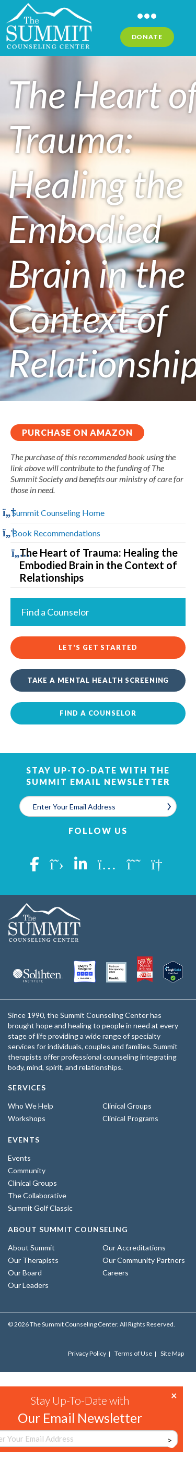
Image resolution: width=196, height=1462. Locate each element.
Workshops (26, 1118)
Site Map (172, 1353)
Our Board (25, 1272)
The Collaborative (37, 1195)
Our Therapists (33, 1260)
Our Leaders (28, 1285)
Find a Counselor (98, 713)
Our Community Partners (143, 1260)
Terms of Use (133, 1353)
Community (26, 1170)
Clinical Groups (127, 1105)
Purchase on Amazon (77, 432)
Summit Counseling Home (58, 513)
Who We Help (30, 1105)
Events (19, 1157)
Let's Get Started (98, 647)
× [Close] (174, 1394)
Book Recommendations (56, 533)
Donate (147, 37)
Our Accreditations (134, 1247)
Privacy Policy (87, 1353)
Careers (115, 1272)
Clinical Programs (130, 1118)
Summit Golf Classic (40, 1207)
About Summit (31, 1247)
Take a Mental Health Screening (98, 680)
